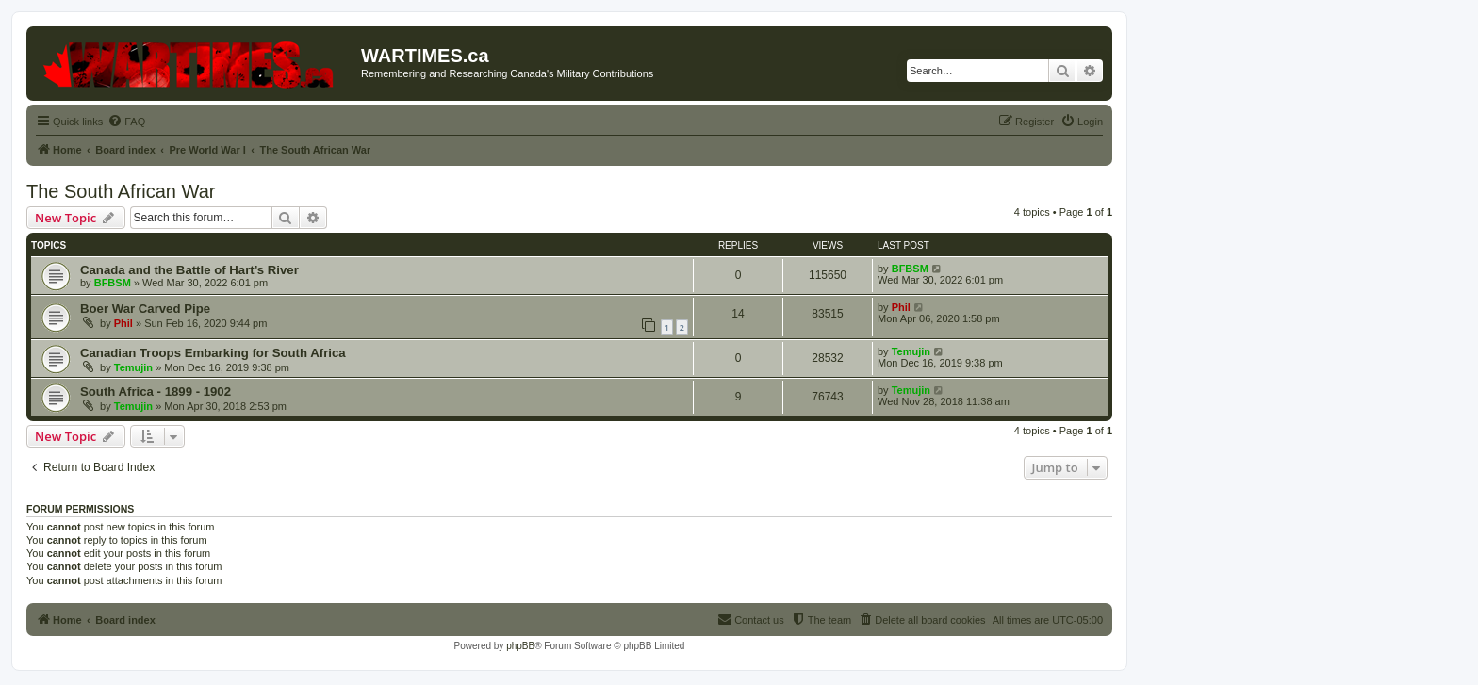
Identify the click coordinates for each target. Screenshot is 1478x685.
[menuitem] (126, 121)
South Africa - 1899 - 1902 (155, 391)
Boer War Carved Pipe (145, 309)
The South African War (120, 191)
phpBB (520, 646)
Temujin (133, 367)
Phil (123, 323)
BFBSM (112, 282)
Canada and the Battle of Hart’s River (189, 270)
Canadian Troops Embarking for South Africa (213, 353)
